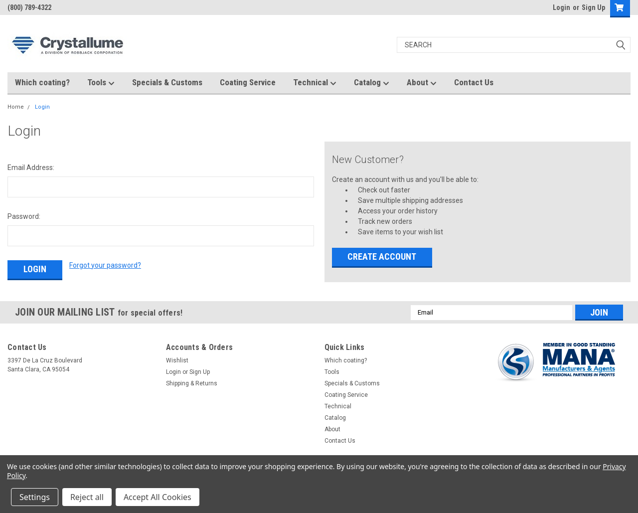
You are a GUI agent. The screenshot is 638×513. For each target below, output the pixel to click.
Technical (314, 82)
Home (15, 107)
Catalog (371, 82)
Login (561, 7)
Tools (101, 82)
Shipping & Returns (191, 382)
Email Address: (30, 167)
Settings (34, 497)
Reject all (87, 497)
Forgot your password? (105, 265)
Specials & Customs (167, 82)
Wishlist (177, 359)
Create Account (381, 256)
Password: (23, 216)
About (422, 82)
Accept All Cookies (157, 497)
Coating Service (248, 82)
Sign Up (593, 7)
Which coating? (42, 82)
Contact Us (473, 82)
